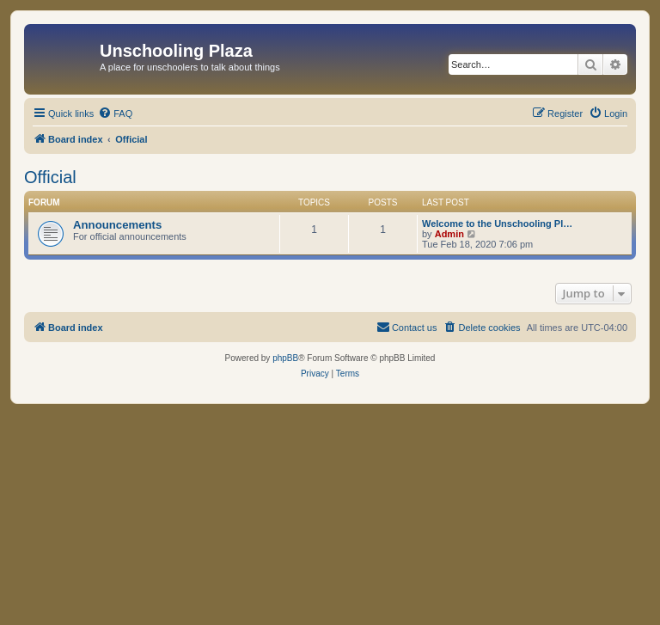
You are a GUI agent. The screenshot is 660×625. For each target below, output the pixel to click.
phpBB (285, 358)
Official (50, 177)
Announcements (117, 224)
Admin (449, 234)
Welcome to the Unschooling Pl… (497, 223)
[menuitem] (115, 113)
